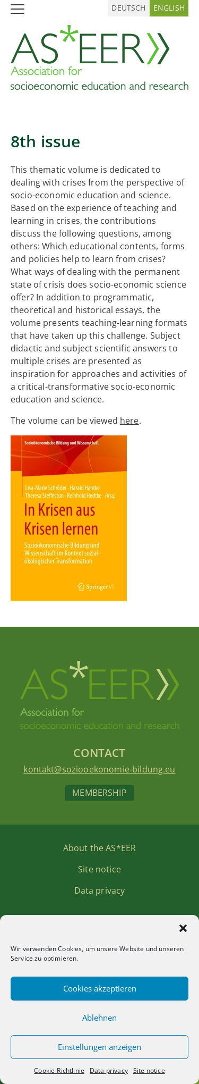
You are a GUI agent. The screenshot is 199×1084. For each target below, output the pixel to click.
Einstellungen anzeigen (99, 1046)
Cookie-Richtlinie (59, 1070)
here (129, 420)
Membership (99, 793)
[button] (183, 928)
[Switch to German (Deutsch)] (128, 8)
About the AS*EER (99, 848)
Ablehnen (99, 1017)
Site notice (149, 1070)
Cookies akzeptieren (99, 988)
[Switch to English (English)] (169, 8)
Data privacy (109, 1070)
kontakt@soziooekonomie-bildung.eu (99, 769)
